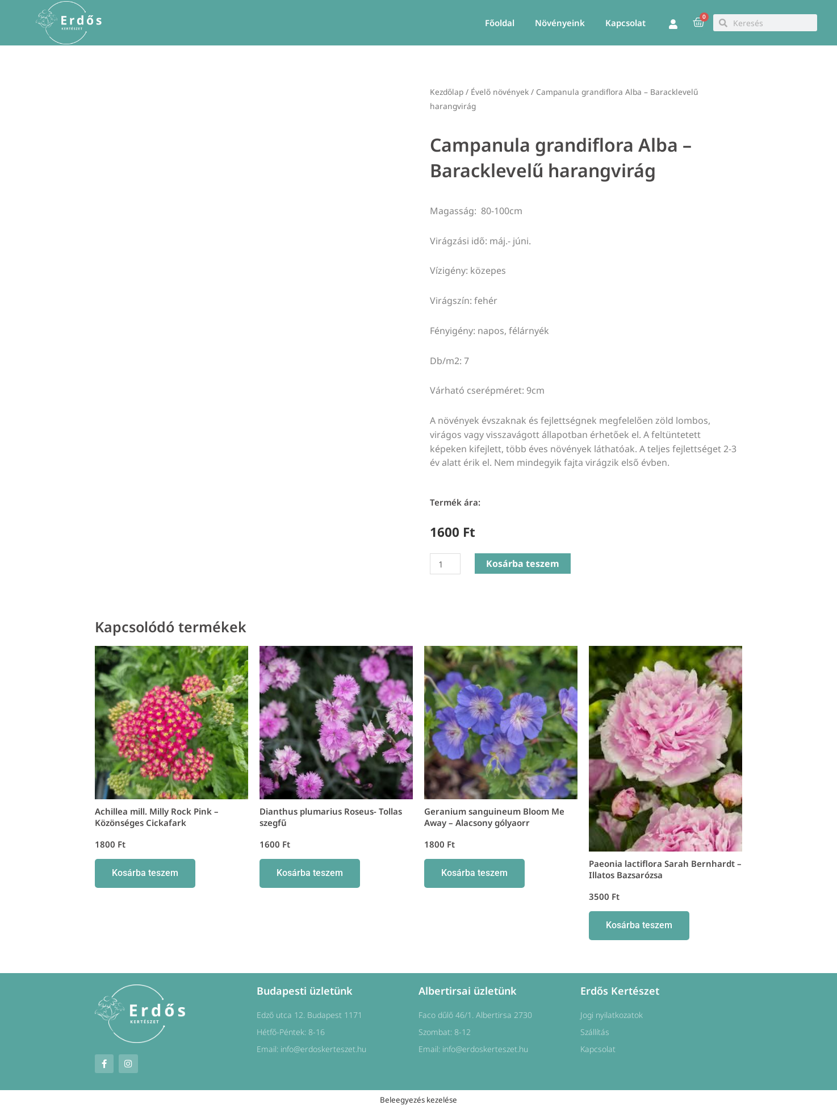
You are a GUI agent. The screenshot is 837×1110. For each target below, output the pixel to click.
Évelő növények (500, 91)
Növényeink (560, 22)
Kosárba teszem (522, 563)
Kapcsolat (625, 22)
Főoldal (499, 22)
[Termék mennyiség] (445, 563)
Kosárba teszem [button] (145, 872)
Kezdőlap (446, 91)
